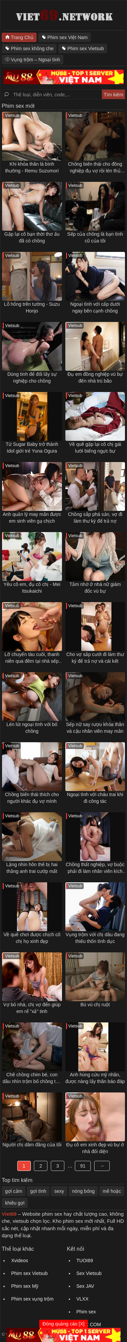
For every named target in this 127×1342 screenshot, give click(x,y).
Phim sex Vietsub (85, 48)
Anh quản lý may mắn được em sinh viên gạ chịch (32, 518)
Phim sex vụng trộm (32, 1299)
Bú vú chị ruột (95, 1004)
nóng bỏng (83, 1191)
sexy (59, 1191)
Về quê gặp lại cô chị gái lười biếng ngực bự (95, 447)
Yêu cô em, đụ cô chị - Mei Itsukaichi (31, 588)
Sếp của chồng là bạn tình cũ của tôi (95, 237)
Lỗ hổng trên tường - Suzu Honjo (32, 307)
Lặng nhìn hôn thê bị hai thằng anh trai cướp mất (32, 868)
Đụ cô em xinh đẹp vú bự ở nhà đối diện (95, 1148)
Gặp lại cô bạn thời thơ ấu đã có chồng (32, 237)
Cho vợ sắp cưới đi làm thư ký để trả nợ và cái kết (95, 658)
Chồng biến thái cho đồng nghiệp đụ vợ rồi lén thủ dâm (95, 167)
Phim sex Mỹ (24, 1286)
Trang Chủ (22, 37)
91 (83, 1166)
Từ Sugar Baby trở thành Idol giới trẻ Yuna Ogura (32, 447)
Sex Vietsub (89, 1273)
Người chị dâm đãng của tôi (31, 1144)
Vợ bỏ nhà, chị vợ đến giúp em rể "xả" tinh (32, 1008)
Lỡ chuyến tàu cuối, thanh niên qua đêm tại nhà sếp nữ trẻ (31, 658)
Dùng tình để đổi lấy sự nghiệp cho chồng (32, 377)
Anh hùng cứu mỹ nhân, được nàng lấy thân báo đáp (95, 1078)
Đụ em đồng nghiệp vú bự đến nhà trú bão (95, 377)
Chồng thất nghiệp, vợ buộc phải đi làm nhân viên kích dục (95, 868)
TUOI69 (85, 1260)
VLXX (83, 1299)
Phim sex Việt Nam (67, 37)
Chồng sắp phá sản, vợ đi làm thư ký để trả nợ (95, 518)
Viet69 (9, 1214)
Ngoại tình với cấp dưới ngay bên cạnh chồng (95, 307)
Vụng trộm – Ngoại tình (35, 59)
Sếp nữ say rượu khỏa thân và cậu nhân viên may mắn (95, 728)
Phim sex (86, 1311)
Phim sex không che (32, 48)
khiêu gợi (14, 1203)
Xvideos (19, 1260)
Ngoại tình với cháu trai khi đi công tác (95, 798)
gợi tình (38, 1191)
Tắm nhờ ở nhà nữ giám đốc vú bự (95, 588)
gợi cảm (13, 1191)
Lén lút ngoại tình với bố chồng (31, 728)
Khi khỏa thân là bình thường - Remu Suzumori (32, 167)
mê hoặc (112, 1191)
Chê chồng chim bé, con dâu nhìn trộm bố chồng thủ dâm (32, 1078)
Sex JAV (85, 1286)
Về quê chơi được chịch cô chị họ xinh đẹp (31, 938)
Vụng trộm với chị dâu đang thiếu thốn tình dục (95, 938)
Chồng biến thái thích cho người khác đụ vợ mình (32, 798)
